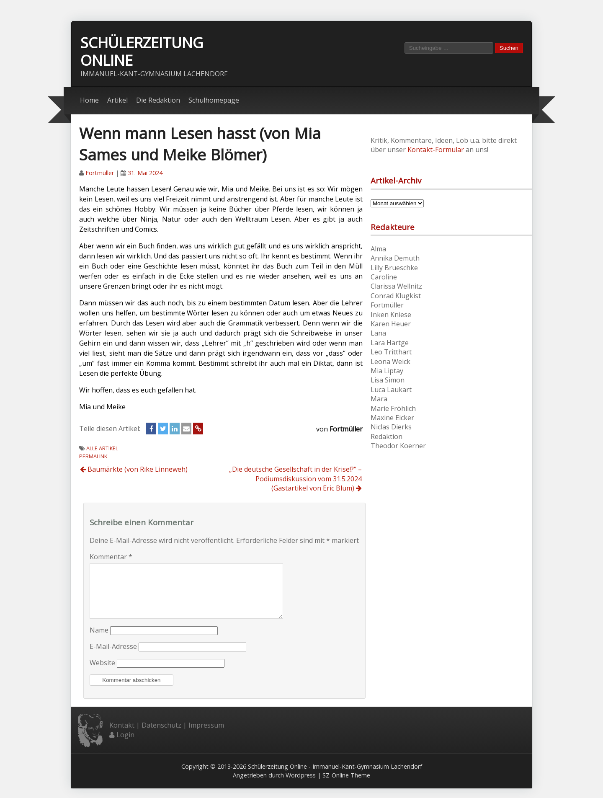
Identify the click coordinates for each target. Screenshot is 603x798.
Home (89, 100)
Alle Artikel (102, 448)
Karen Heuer (391, 323)
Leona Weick (390, 361)
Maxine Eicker (392, 417)
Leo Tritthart (391, 352)
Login (125, 744)
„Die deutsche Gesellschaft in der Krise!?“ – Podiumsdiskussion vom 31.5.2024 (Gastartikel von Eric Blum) (295, 479)
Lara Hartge (390, 342)
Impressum (206, 735)
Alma (378, 248)
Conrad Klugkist (396, 295)
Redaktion (386, 436)
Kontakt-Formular (435, 150)
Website (102, 673)
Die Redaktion (158, 100)
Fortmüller (99, 173)
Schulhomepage (213, 100)
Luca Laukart (391, 389)
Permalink (93, 456)
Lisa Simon (388, 380)
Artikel (117, 100)
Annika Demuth (395, 258)
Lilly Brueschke (394, 267)
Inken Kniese (391, 314)
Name (99, 640)
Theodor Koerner (398, 445)
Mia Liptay (387, 370)
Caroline (384, 276)
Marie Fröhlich (393, 408)
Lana (378, 333)
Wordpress (301, 785)
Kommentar (111, 556)
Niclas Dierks (391, 427)
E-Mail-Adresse (113, 656)
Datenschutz (161, 735)
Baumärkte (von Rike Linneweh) (134, 469)
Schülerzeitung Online (142, 51)
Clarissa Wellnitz (396, 286)
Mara (379, 399)
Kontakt (121, 735)
